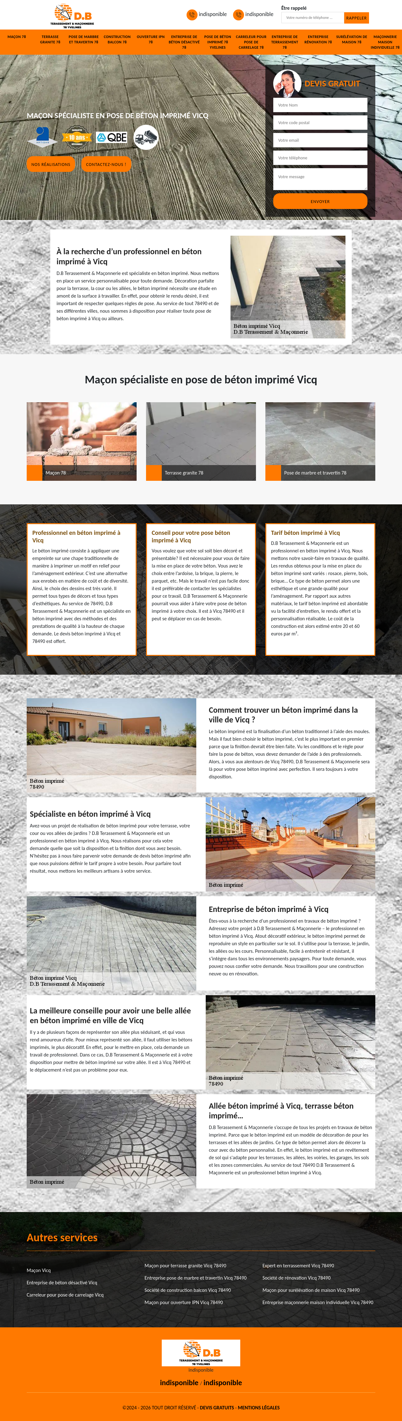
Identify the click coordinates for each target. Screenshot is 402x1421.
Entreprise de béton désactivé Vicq (62, 1283)
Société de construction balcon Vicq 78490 (187, 1290)
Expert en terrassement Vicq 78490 (298, 1266)
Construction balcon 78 (117, 39)
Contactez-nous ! (106, 164)
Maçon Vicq (39, 1270)
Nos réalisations (50, 164)
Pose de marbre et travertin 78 (84, 39)
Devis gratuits (217, 1408)
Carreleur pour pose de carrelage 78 (251, 42)
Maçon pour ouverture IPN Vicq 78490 (183, 1302)
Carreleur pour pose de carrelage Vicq (65, 1295)
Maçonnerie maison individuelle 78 (385, 42)
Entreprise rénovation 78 (318, 39)
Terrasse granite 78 (50, 39)
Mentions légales (259, 1408)
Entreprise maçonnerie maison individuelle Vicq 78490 (318, 1302)
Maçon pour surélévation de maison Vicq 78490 (311, 1290)
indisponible (207, 14)
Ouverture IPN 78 (151, 39)
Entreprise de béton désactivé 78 (184, 42)
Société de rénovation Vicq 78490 (297, 1278)
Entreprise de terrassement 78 (284, 42)
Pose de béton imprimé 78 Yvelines (217, 42)
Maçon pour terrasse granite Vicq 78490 (185, 1266)
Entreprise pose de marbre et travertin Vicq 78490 (195, 1278)
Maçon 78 (17, 37)
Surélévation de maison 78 (351, 39)
